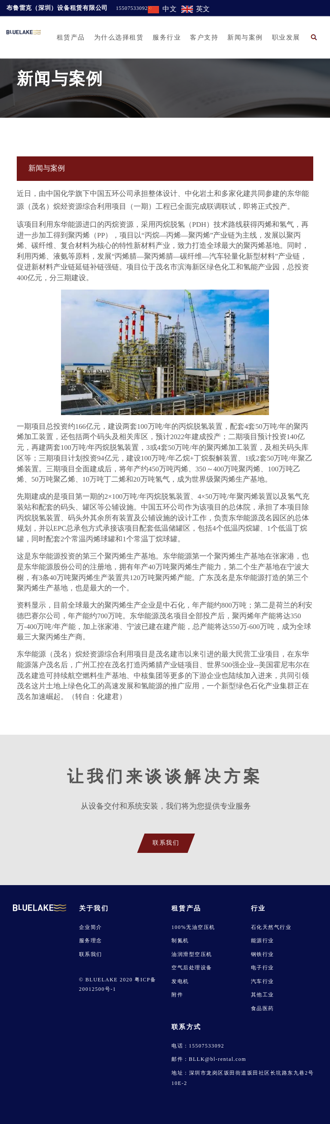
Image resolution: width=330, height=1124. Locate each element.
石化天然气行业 (271, 927)
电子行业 (262, 968)
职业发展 (286, 37)
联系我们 (90, 954)
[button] (314, 37)
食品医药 (262, 1008)
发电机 (180, 981)
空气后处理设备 (191, 968)
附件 (177, 995)
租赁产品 (71, 37)
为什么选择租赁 (119, 37)
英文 (203, 8)
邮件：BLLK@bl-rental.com (208, 1059)
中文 (169, 8)
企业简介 (90, 927)
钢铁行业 (262, 954)
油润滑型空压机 (191, 954)
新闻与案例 (245, 37)
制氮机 (180, 941)
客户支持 (204, 37)
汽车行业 (262, 981)
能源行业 (262, 941)
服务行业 (167, 37)
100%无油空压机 (193, 927)
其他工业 (262, 995)
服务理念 (90, 941)
